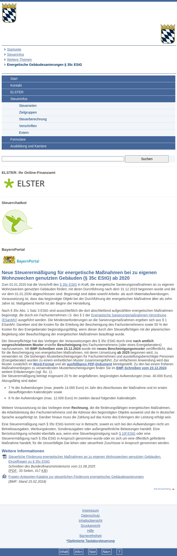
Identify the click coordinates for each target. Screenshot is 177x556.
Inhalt (64, 552)
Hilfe (90, 531)
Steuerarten (28, 106)
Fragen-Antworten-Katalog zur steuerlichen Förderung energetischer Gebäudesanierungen (76, 477)
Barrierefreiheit (90, 536)
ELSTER (16, 92)
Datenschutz (90, 515)
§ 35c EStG (68, 284)
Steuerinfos (15, 54)
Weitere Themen (19, 59)
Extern (24, 133)
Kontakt (16, 85)
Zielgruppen (28, 112)
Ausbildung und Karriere (28, 146)
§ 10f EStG (127, 433)
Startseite (14, 49)
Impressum (90, 510)
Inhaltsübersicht (90, 520)
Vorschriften (28, 126)
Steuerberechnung (33, 119)
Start (14, 79)
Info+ (78, 552)
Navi (92, 552)
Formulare (18, 139)
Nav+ (107, 552)
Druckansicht (90, 526)
